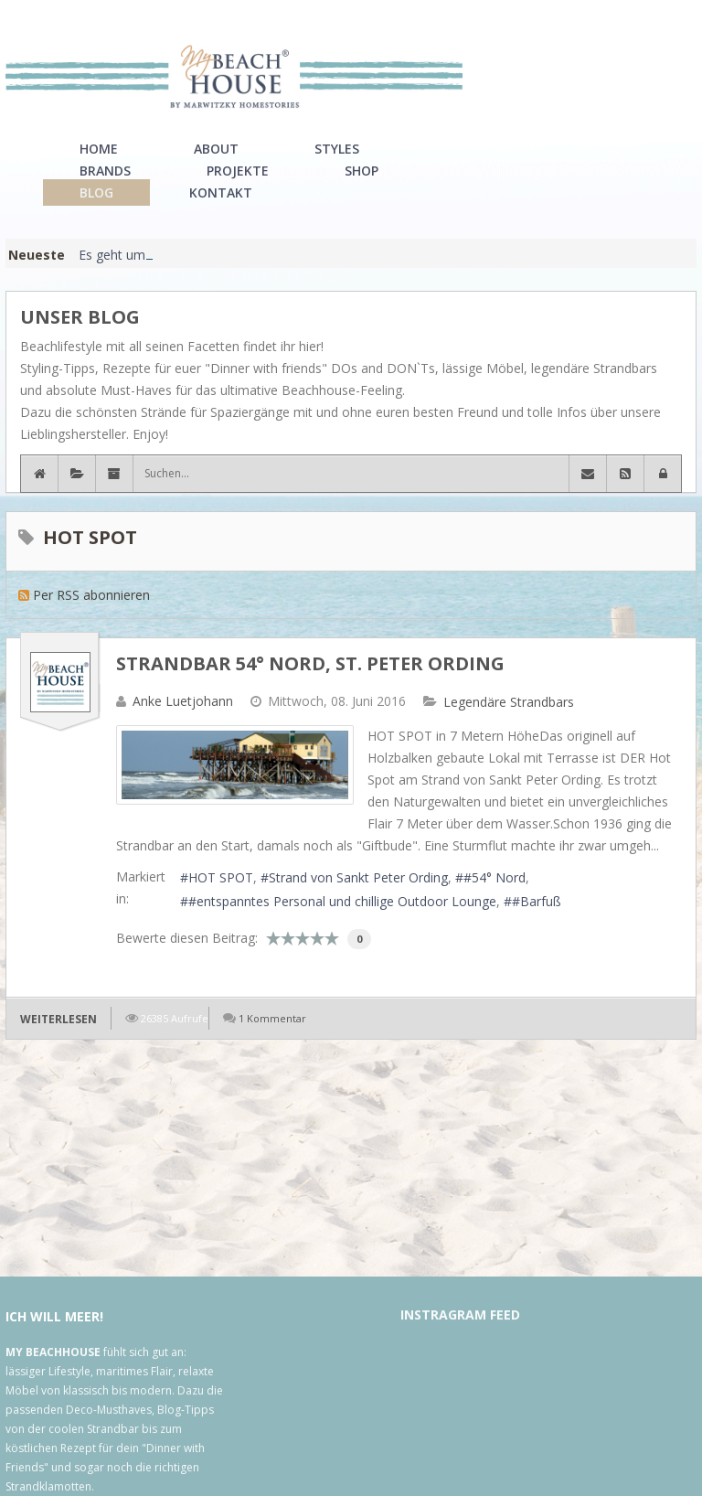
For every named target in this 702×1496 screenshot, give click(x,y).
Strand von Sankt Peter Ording (358, 877)
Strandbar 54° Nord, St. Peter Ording (310, 663)
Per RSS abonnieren (91, 595)
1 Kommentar (272, 1018)
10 (331, 938)
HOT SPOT (220, 877)
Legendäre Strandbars (508, 702)
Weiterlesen (58, 1019)
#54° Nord (494, 877)
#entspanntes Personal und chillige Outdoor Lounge (342, 901)
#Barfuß (536, 901)
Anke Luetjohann (183, 701)
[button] (662, 473)
